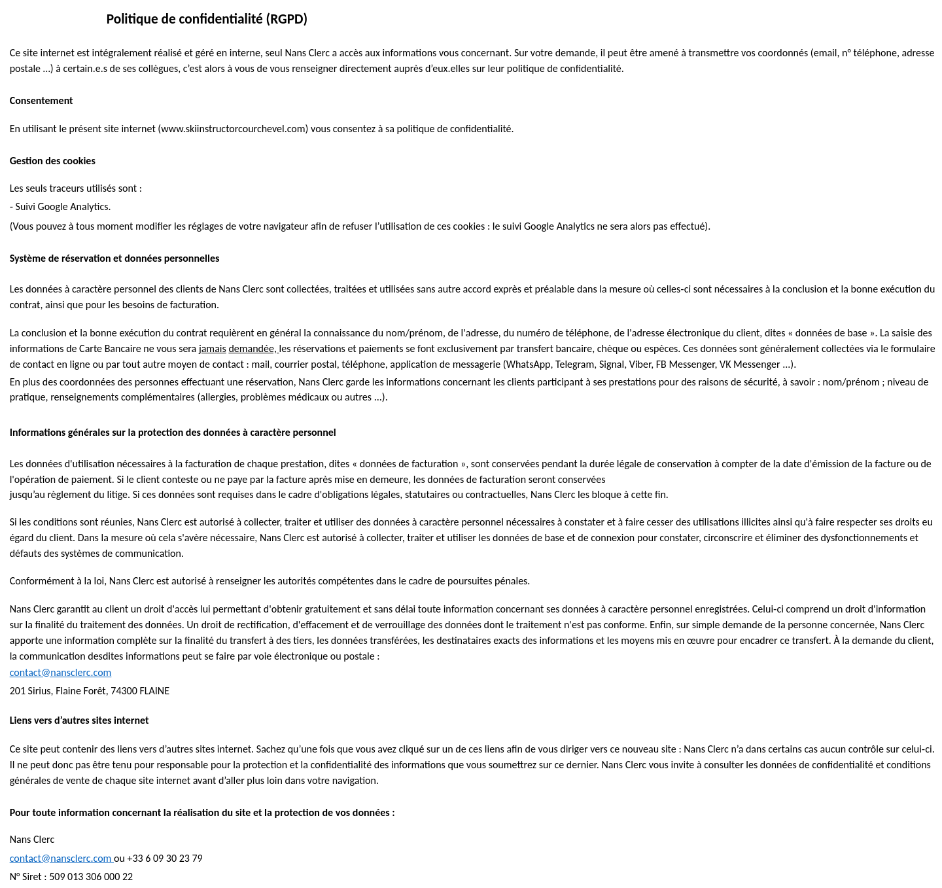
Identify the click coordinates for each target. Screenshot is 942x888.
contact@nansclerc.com (61, 672)
